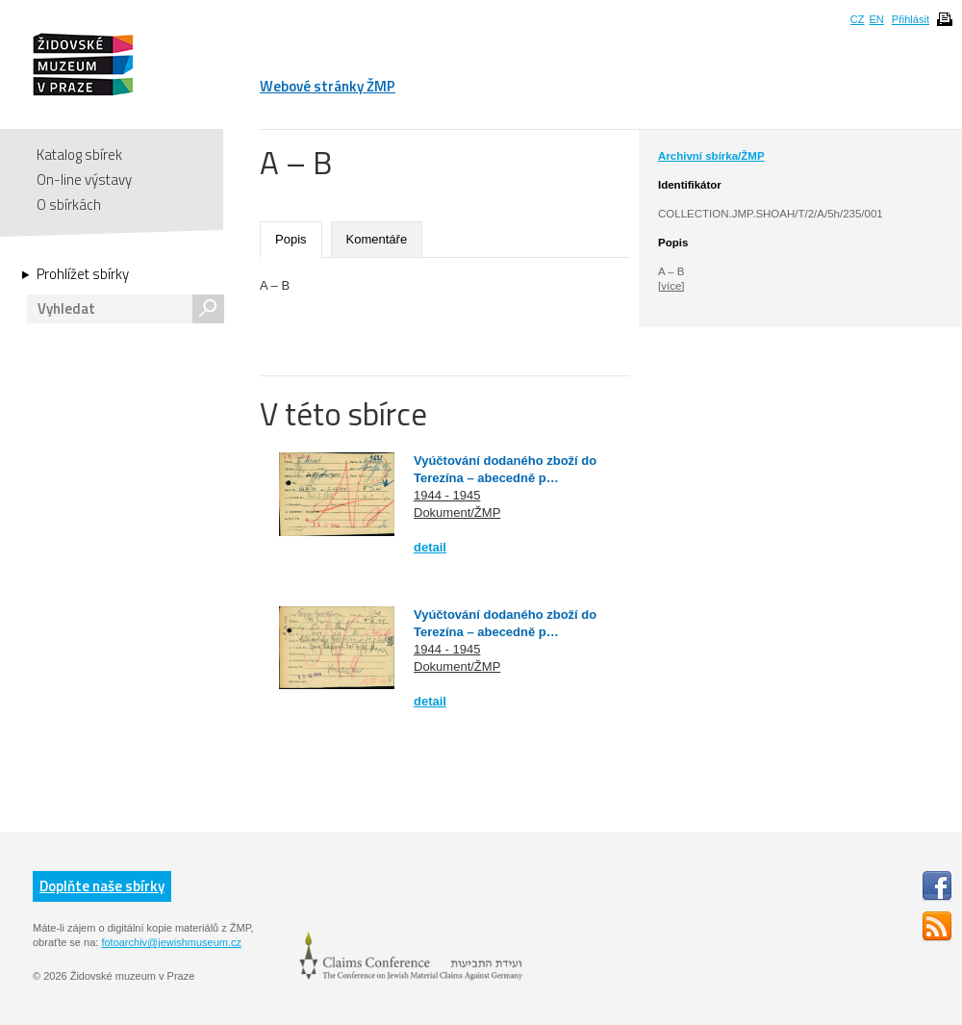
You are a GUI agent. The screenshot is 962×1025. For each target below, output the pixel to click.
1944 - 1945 (447, 495)
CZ (857, 19)
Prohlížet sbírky (83, 274)
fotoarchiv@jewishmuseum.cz (171, 942)
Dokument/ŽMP (457, 512)
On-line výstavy (84, 179)
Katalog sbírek (79, 154)
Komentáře (377, 239)
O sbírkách (69, 204)
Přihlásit (910, 19)
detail (430, 547)
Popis (291, 239)
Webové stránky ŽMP (327, 86)
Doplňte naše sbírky (102, 886)
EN (876, 19)
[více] (671, 286)
